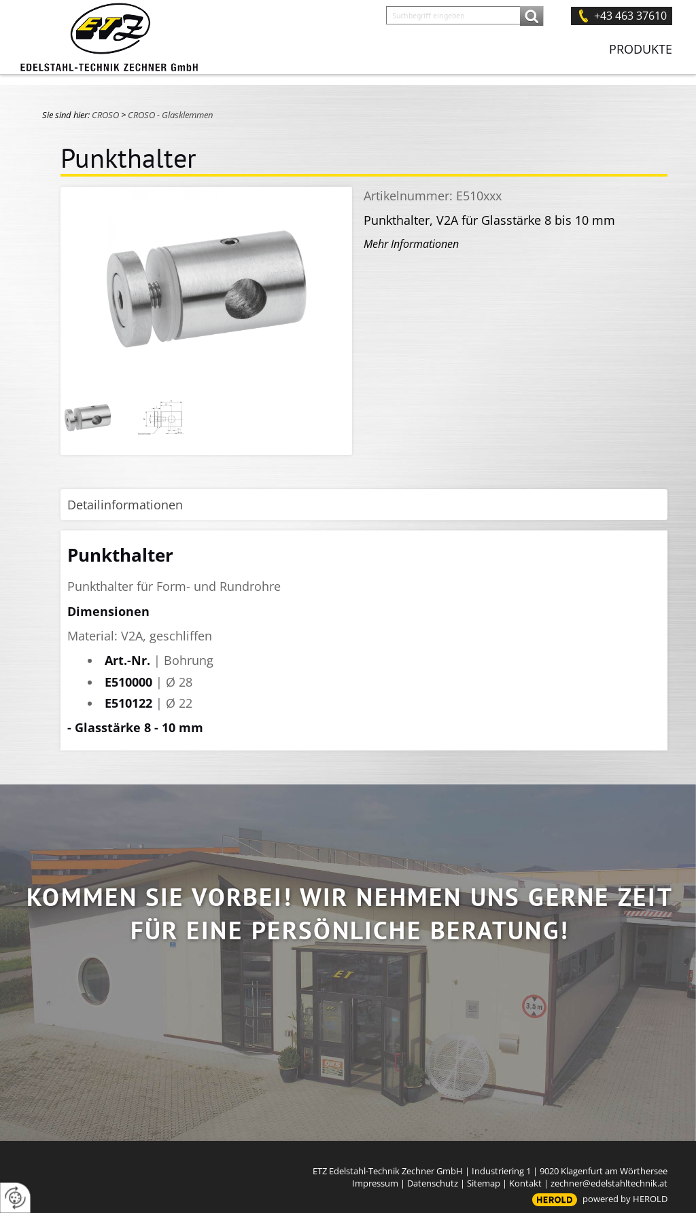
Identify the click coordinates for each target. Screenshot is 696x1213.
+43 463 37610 (630, 15)
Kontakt (525, 1183)
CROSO (105, 115)
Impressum (375, 1183)
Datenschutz (432, 1183)
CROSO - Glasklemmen (170, 115)
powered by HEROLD (624, 1199)
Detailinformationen (125, 504)
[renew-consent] (15, 1197)
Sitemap (483, 1183)
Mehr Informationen (411, 243)
